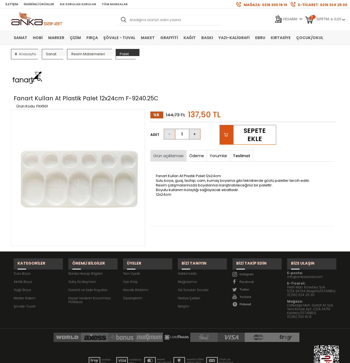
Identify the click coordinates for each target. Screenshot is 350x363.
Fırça (92, 37)
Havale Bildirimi (135, 259)
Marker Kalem (25, 267)
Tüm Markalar (115, 4)
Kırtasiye (281, 37)
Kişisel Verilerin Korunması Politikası (89, 269)
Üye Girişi (130, 251)
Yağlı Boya (22, 259)
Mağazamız (187, 251)
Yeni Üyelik (131, 243)
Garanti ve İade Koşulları (87, 259)
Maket (148, 37)
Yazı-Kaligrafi (234, 37)
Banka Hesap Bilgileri (85, 243)
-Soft (144, 356)
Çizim (75, 37)
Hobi (38, 37)
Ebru (260, 37)
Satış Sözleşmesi (82, 251)
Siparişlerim (132, 267)
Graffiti (169, 37)
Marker (56, 37)
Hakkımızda (187, 243)
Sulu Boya (22, 243)
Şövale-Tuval (24, 275)
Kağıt (189, 37)
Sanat (20, 37)
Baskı (207, 37)
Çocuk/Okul (309, 37)
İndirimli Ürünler (39, 4)
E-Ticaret (158, 356)
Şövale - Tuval (119, 37)
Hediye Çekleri (189, 267)
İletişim (11, 4)
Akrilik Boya (23, 251)
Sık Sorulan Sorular (78, 4)
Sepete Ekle (254, 109)
